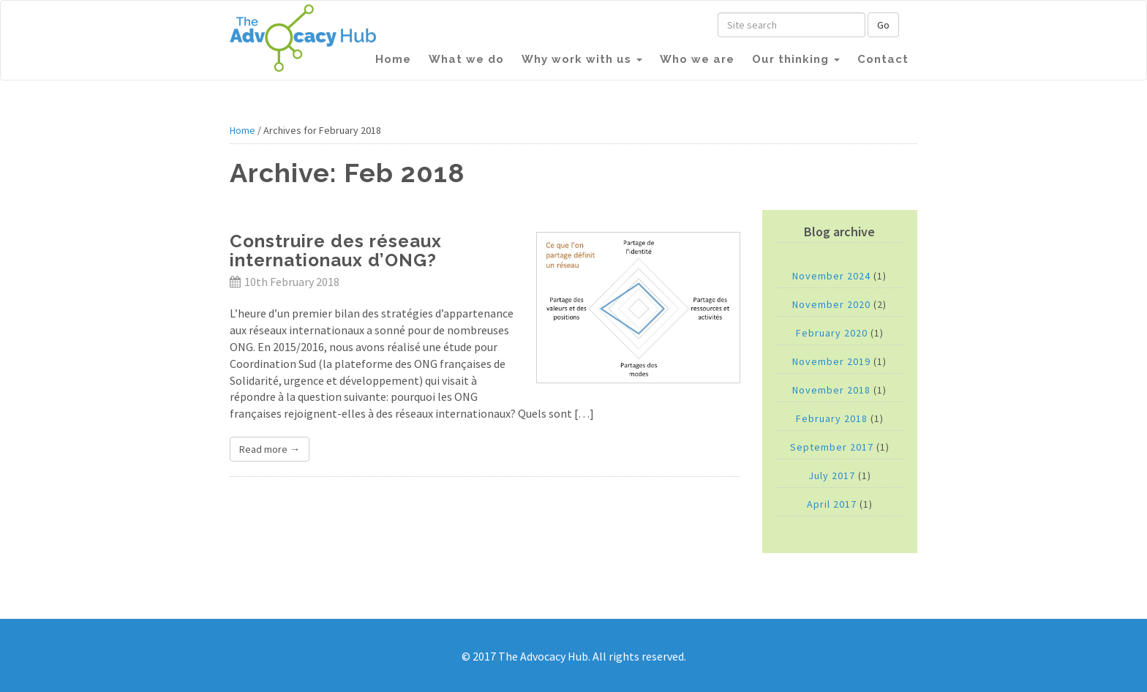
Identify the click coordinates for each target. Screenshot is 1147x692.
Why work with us (582, 59)
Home (393, 59)
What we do (466, 59)
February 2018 (832, 418)
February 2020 (832, 332)
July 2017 (831, 475)
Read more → (269, 449)
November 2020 (831, 304)
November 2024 (831, 275)
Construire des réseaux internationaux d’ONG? (336, 250)
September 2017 (831, 447)
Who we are (697, 59)
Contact (883, 59)
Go (883, 24)
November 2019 (831, 361)
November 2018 (831, 389)
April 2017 (832, 504)
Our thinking (796, 59)
